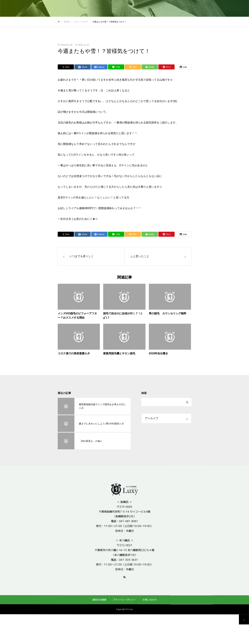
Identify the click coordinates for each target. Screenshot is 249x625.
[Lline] (116, 66)
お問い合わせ (149, 599)
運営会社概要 (99, 599)
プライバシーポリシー (124, 599)
